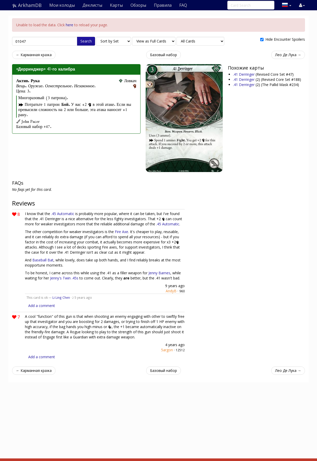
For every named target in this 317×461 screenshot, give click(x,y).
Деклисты (92, 5)
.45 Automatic (62, 213)
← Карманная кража (34, 54)
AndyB (171, 290)
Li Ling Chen (61, 297)
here (69, 24)
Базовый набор (163, 54)
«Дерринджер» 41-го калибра (45, 69)
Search (86, 41)
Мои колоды (62, 5)
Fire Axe (121, 231)
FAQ (183, 5)
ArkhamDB (27, 5)
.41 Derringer (244, 74)
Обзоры (138, 5)
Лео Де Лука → (288, 54)
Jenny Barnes (159, 272)
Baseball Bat (42, 260)
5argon (167, 349)
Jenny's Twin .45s (64, 278)
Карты (116, 5)
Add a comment (41, 305)
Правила (163, 5)
